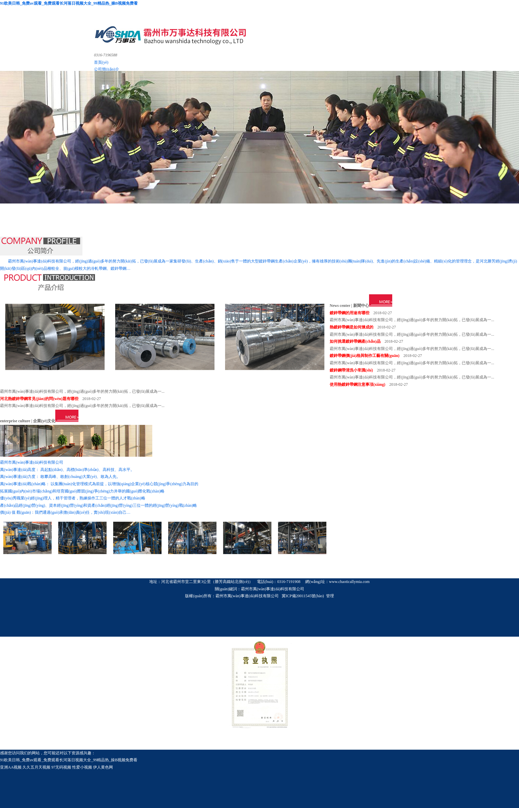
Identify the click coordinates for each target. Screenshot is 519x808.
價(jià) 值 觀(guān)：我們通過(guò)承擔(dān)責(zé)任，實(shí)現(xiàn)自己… (65, 512)
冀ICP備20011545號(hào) (303, 596)
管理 (330, 596)
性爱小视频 (82, 767)
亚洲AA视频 (11, 767)
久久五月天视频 (36, 767)
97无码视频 (61, 767)
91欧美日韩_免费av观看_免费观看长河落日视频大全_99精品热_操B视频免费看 (69, 3)
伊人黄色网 (103, 767)
